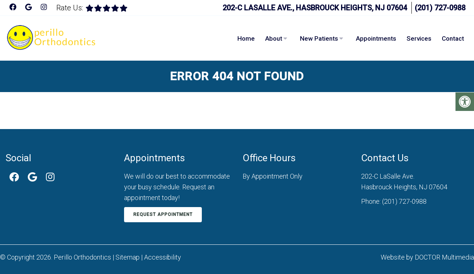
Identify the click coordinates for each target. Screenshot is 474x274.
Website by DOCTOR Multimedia (427, 257)
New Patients (319, 38)
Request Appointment (163, 214)
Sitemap (128, 257)
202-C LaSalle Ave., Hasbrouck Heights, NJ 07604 (315, 7)
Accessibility (162, 257)
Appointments (376, 38)
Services (419, 38)
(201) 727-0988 (440, 7)
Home (246, 38)
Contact (453, 38)
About (273, 38)
